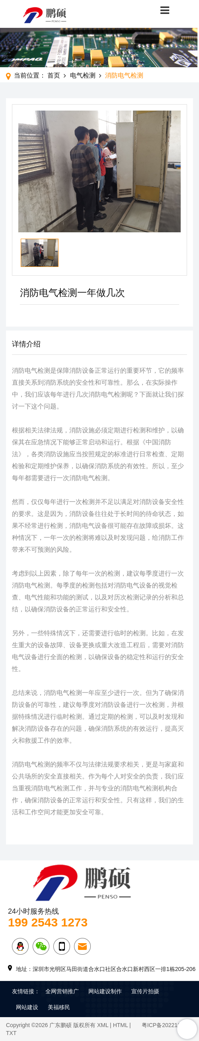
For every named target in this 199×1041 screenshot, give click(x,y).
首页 (53, 75)
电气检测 (83, 75)
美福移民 (59, 1007)
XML (102, 1025)
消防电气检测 (124, 75)
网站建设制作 (105, 991)
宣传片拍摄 (145, 991)
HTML (120, 1025)
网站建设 (27, 1007)
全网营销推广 (62, 991)
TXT (11, 1033)
